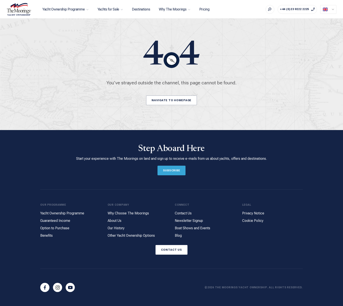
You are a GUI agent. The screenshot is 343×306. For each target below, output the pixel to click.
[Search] (270, 9)
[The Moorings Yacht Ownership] (19, 9)
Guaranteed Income (55, 221)
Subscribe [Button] (171, 170)
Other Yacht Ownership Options (131, 235)
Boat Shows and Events (192, 228)
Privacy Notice (253, 213)
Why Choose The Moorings (128, 213)
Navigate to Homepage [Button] (171, 100)
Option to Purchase (54, 228)
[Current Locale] (328, 9)
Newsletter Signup (189, 221)
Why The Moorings (172, 9)
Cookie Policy (252, 221)
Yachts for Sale (108, 9)
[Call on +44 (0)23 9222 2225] (297, 9)
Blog (178, 235)
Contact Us (183, 213)
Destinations (141, 9)
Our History (116, 228)
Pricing (204, 9)
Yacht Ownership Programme (63, 9)
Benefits (46, 235)
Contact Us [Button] (171, 249)
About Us (114, 221)
